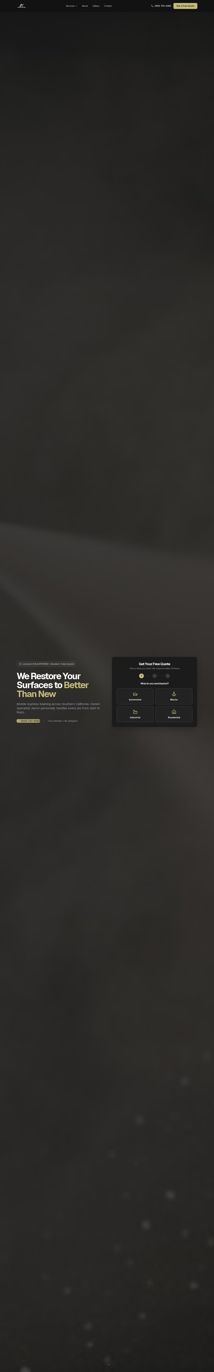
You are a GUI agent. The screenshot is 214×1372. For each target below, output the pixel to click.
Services (71, 6)
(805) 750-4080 (161, 6)
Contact (108, 6)
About (85, 6)
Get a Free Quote (185, 6)
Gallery (96, 6)
